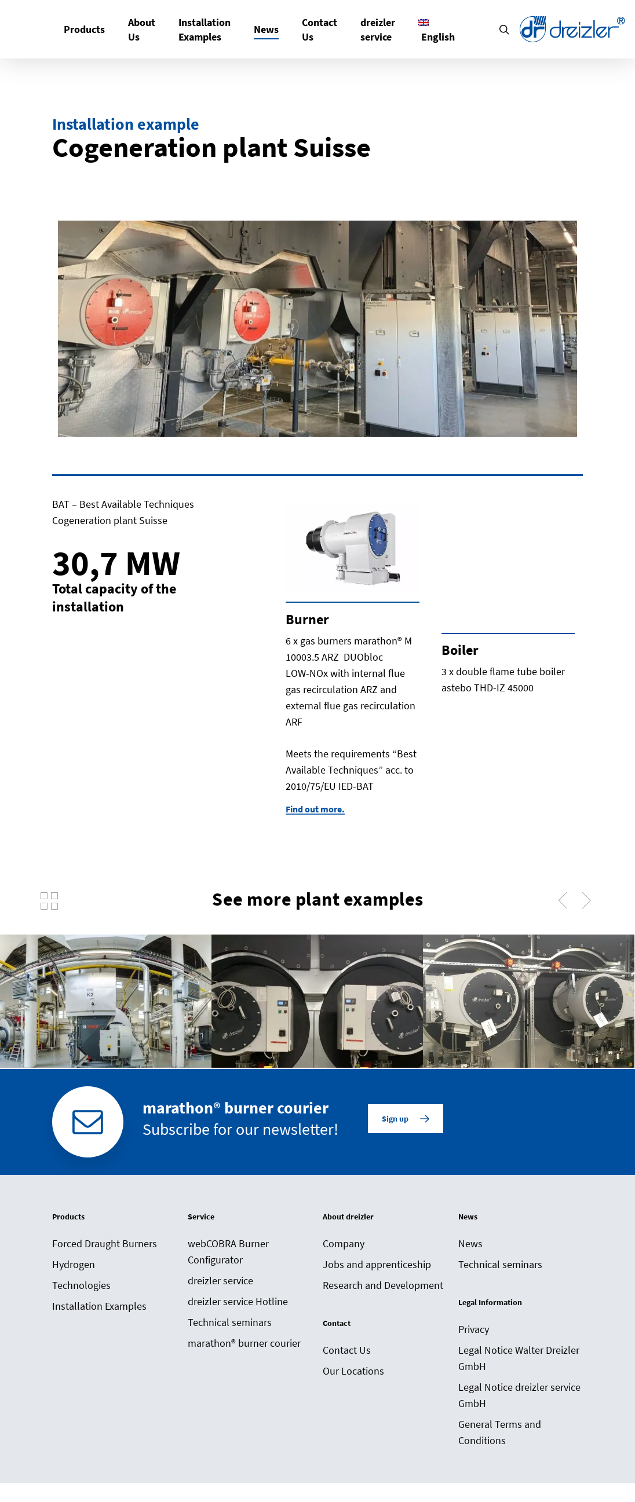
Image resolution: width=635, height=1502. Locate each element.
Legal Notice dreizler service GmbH (519, 1402)
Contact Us (347, 1357)
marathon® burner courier (244, 1350)
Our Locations (353, 1378)
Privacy (473, 1336)
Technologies (81, 1292)
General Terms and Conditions (499, 1440)
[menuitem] (436, 29)
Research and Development (383, 1292)
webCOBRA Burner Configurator (228, 1259)
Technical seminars (230, 1329)
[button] (405, 1126)
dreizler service (220, 1288)
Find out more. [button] (315, 809)
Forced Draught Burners (104, 1251)
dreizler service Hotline (238, 1309)
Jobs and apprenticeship (377, 1271)
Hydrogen (73, 1271)
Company (343, 1251)
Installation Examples (99, 1313)
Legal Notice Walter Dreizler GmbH (518, 1365)
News (470, 1251)
